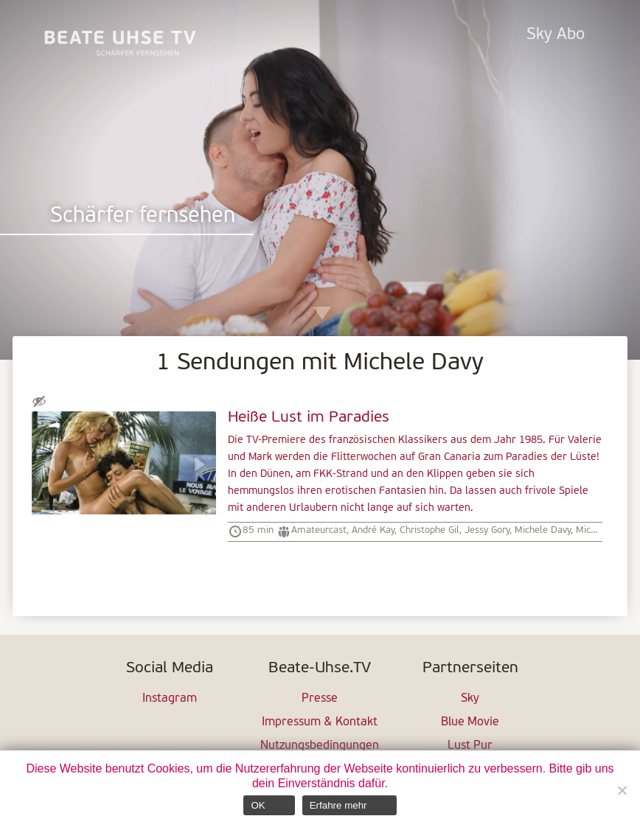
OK (258, 805)
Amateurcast (319, 530)
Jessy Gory (487, 530)
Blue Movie (470, 722)
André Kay (373, 530)
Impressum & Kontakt (320, 722)
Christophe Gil (429, 530)
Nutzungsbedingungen (319, 746)
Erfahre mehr (338, 805)
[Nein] (621, 790)
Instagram (169, 699)
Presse (320, 699)
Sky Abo (555, 35)
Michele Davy (543, 530)
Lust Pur (470, 746)
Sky (470, 699)
